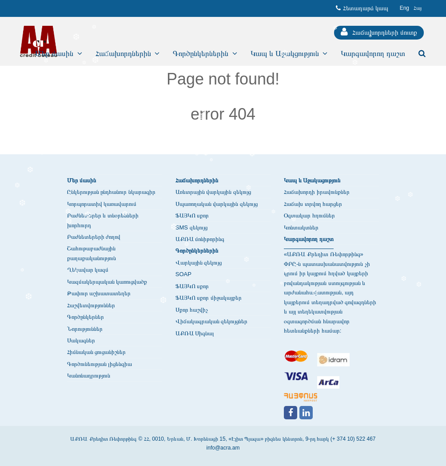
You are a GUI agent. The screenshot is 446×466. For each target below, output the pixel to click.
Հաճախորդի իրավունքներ (317, 192)
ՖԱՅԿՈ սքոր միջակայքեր (208, 297)
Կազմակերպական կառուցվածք (107, 281)
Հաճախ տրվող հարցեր (313, 204)
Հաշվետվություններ (91, 305)
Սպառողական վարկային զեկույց (216, 204)
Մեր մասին (81, 180)
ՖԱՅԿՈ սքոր (192, 215)
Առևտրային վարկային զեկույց (213, 192)
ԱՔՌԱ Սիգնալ (195, 333)
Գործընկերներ (85, 316)
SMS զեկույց (191, 227)
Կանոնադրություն (88, 375)
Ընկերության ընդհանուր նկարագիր (111, 192)
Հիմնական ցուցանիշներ (96, 352)
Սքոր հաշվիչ (191, 309)
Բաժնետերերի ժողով (94, 236)
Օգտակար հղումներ (309, 215)
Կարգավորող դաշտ (309, 239)
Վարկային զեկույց (198, 262)
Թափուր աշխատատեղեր (99, 293)
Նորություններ (85, 328)
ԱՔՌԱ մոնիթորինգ (200, 239)
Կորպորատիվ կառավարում (102, 204)
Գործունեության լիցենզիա (99, 364)
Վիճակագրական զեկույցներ (211, 321)
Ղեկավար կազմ (88, 269)
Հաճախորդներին (196, 180)
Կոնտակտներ (301, 227)
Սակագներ (81, 340)
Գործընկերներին (196, 250)
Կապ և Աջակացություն (312, 180)
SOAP (183, 274)
